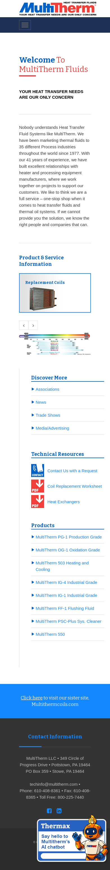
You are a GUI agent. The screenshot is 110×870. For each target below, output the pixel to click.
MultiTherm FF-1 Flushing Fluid (65, 608)
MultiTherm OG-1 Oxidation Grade (68, 549)
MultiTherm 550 (50, 634)
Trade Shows (48, 415)
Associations (47, 389)
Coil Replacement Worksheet (74, 486)
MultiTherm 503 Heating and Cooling (62, 566)
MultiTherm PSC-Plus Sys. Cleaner (68, 621)
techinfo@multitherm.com (53, 784)
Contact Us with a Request (72, 470)
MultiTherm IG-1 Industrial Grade (66, 595)
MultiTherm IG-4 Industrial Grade (66, 582)
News (41, 402)
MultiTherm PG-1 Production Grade (69, 537)
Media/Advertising (52, 428)
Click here (32, 698)
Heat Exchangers (63, 501)
